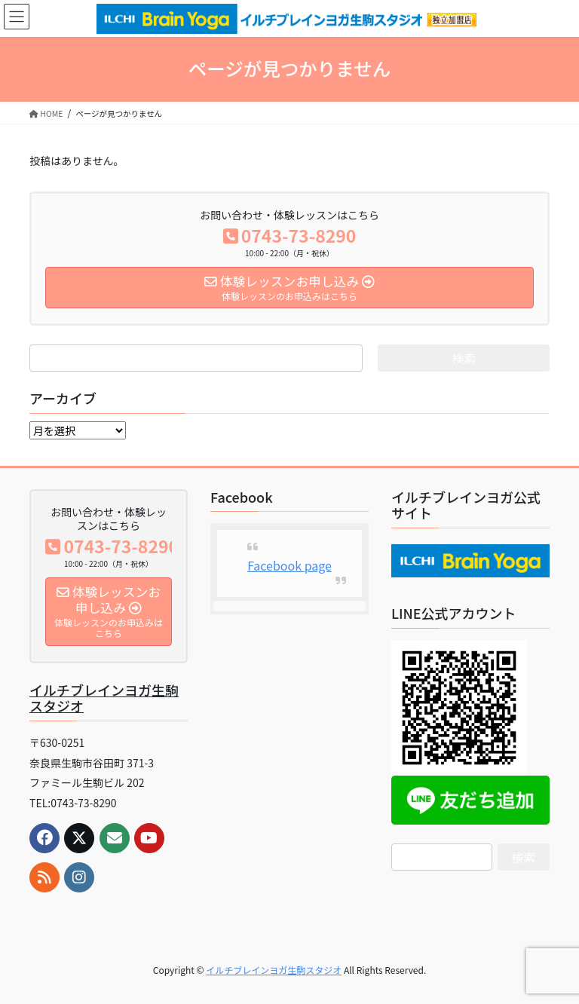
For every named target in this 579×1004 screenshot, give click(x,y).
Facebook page (289, 565)
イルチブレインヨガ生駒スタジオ (104, 698)
